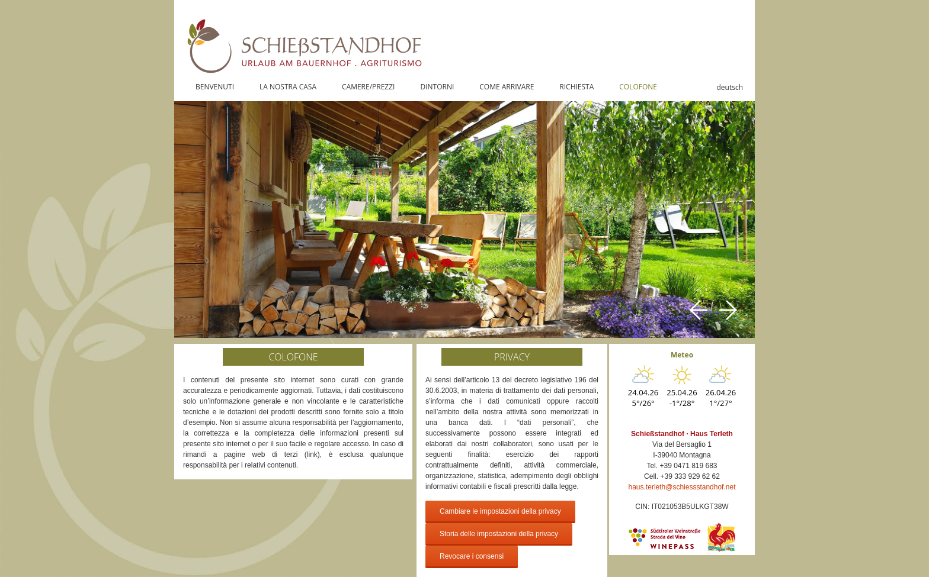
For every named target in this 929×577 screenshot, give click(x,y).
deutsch (729, 87)
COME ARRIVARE (506, 87)
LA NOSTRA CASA (288, 87)
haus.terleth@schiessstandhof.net (682, 487)
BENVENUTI (215, 87)
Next (728, 310)
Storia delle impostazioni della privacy (499, 534)
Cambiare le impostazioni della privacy (500, 511)
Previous (698, 310)
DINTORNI (437, 87)
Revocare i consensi (472, 556)
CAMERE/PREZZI (368, 87)
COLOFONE (638, 87)
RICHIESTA (576, 87)
